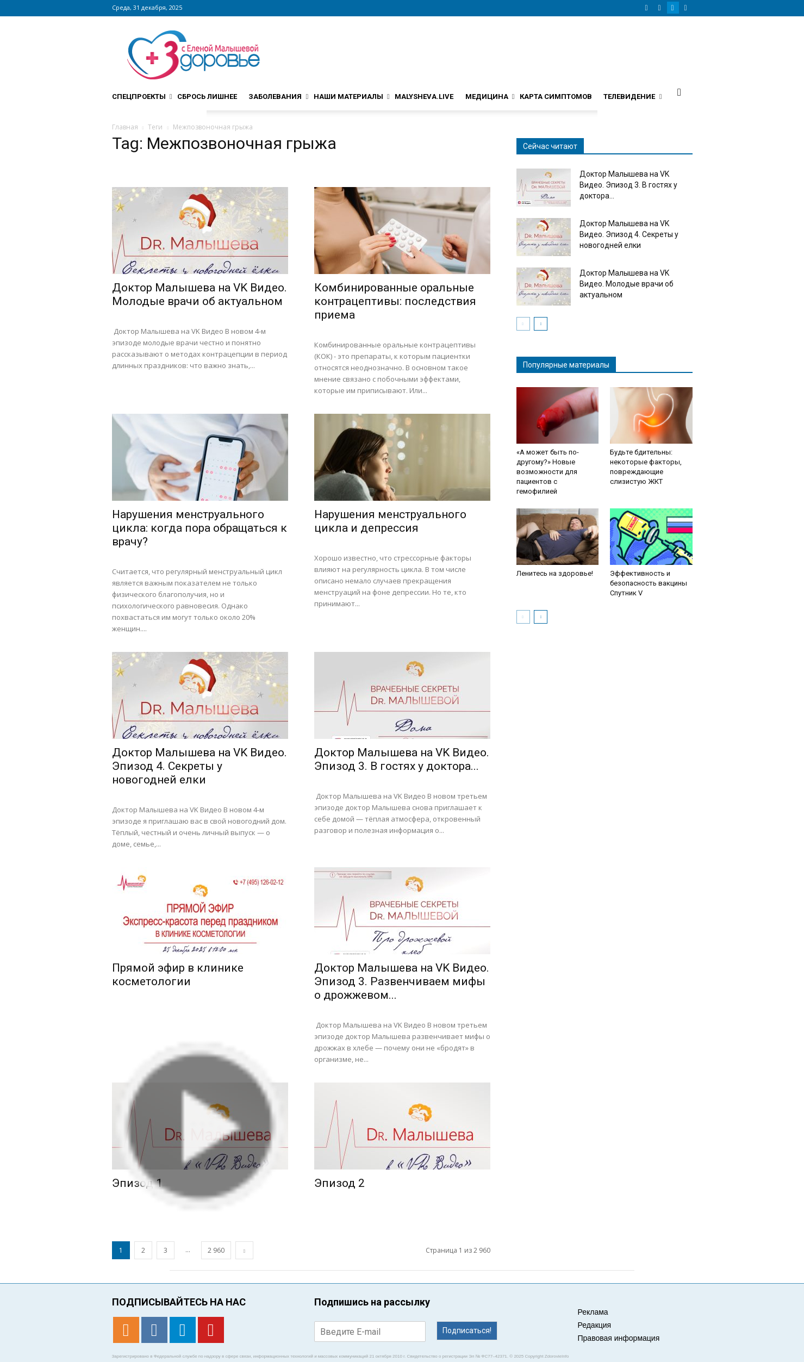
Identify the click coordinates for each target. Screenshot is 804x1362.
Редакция (595, 1325)
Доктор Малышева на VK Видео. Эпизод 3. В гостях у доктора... (401, 759)
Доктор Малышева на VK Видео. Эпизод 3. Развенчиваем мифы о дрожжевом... (401, 981)
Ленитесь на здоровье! (554, 573)
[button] (679, 92)
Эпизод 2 (339, 1183)
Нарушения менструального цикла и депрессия (390, 521)
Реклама (593, 1312)
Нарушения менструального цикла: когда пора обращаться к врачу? (199, 528)
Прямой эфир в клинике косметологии (178, 974)
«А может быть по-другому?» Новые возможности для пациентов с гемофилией (547, 471)
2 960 (216, 1250)
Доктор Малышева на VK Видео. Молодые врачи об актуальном (199, 294)
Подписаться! (466, 1330)
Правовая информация (619, 1338)
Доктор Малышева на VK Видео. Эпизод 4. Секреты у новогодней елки (199, 766)
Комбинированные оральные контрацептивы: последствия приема (395, 301)
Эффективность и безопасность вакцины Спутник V (648, 583)
